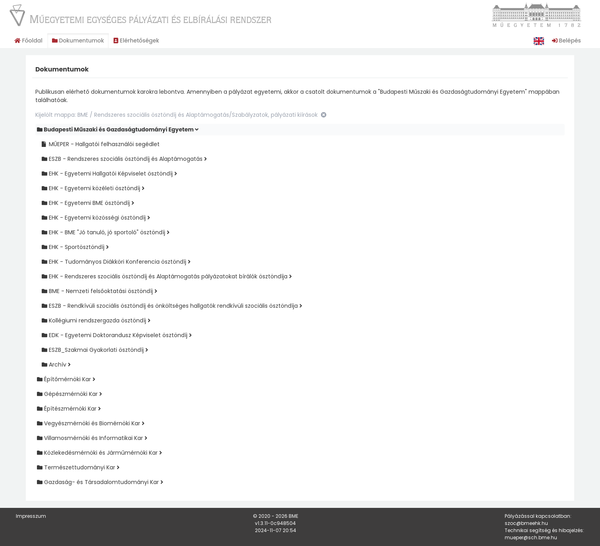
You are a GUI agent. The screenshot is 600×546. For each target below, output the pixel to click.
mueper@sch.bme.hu (531, 537)
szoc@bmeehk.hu (526, 523)
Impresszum (31, 516)
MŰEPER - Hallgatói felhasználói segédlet (101, 144)
